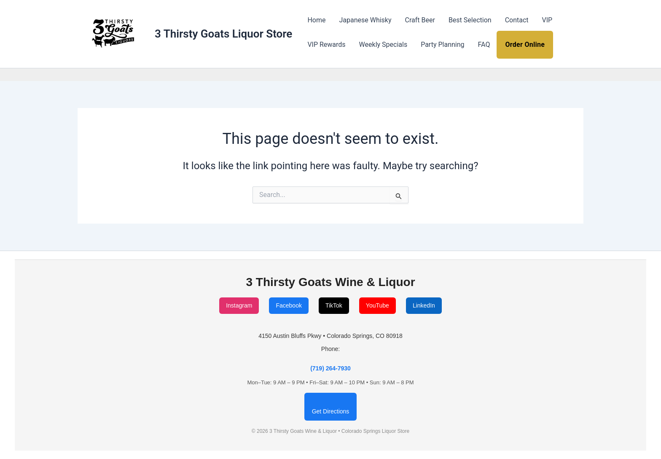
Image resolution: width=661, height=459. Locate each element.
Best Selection (470, 20)
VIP (547, 20)
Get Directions (330, 411)
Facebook (288, 305)
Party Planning (442, 44)
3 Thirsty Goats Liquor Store (223, 33)
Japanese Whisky (365, 20)
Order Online (525, 44)
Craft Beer (420, 20)
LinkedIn (424, 305)
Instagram (239, 305)
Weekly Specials (383, 44)
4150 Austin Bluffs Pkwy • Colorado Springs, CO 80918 (330, 335)
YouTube (377, 305)
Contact (517, 20)
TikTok (333, 305)
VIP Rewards (326, 44)
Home (316, 20)
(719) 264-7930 (330, 368)
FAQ (484, 44)
